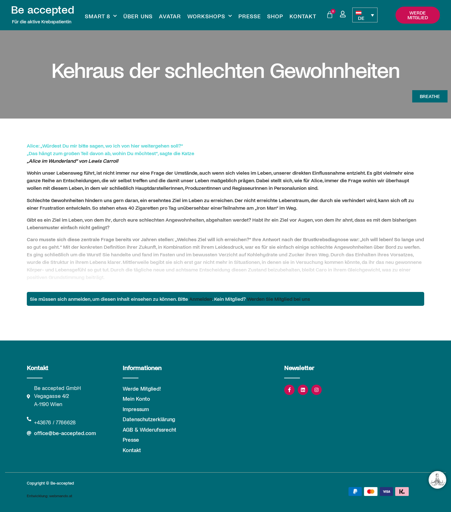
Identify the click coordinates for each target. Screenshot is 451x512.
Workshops (209, 16)
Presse (249, 16)
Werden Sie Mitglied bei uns (278, 299)
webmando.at (60, 495)
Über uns (138, 16)
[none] (365, 15)
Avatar (170, 16)
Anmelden (200, 299)
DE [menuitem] (361, 18)
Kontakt (303, 16)
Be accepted (42, 9)
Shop (275, 16)
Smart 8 (101, 16)
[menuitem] (365, 15)
